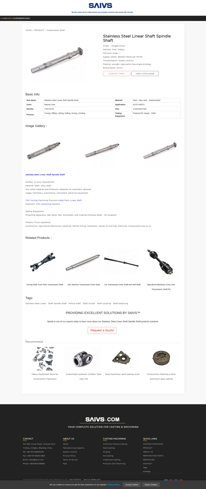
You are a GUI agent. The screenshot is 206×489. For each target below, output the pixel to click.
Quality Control (70, 452)
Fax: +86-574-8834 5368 (34, 456)
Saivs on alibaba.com (92, 479)
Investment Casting (111, 460)
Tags (145, 468)
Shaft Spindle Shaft (55, 175)
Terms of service (70, 460)
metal (61, 200)
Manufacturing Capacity (73, 448)
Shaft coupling (104, 303)
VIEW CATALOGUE (145, 74)
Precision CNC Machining (114, 464)
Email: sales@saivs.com (33, 460)
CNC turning (31, 200)
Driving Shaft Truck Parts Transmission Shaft (45, 285)
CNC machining (43, 204)
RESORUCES (160, 18)
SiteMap (146, 471)
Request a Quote (102, 330)
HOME (14, 18)
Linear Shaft (76, 200)
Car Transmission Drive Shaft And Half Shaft (122, 285)
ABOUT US (43, 18)
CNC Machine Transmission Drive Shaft (83, 285)
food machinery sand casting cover (122, 374)
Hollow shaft (75, 303)
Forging (106, 452)
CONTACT (191, 18)
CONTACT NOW (116, 74)
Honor (65, 444)
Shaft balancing (120, 303)
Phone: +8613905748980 (34, 464)
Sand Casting (109, 448)
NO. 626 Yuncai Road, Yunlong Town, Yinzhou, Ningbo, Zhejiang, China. (39, 446)
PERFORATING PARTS (132, 18)
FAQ (65, 464)
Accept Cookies (131, 485)
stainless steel (32, 175)
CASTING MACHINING (102, 18)
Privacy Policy (69, 456)
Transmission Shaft (56, 30)
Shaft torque (89, 303)
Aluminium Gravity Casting (115, 444)
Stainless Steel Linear (35, 303)
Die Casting (108, 456)
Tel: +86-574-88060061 (33, 452)
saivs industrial (75, 479)
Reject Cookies (151, 485)
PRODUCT (72, 18)
